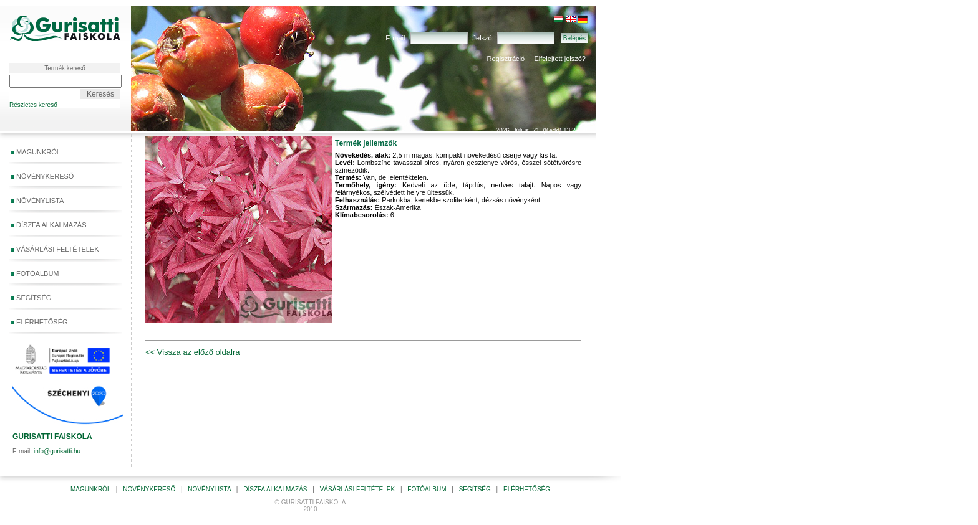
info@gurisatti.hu (57, 451)
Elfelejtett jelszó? (560, 58)
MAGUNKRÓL (36, 152)
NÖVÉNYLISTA (37, 200)
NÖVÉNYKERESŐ (42, 176)
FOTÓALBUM (35, 273)
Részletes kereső (33, 105)
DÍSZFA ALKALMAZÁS (49, 225)
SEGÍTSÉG (63, 298)
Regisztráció (506, 58)
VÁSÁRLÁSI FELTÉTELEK (55, 249)
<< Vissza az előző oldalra (192, 352)
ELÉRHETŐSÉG (39, 322)
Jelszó (482, 38)
